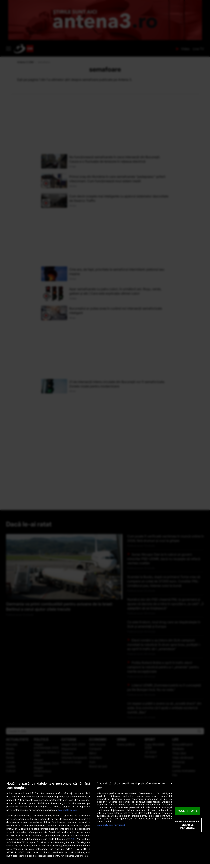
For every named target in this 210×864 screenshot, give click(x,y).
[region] (105, 820)
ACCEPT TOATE (188, 810)
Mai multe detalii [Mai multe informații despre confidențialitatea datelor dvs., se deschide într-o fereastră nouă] (67, 810)
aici (73, 838)
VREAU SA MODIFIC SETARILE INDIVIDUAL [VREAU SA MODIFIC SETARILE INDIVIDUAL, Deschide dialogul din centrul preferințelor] (187, 824)
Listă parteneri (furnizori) (111, 825)
